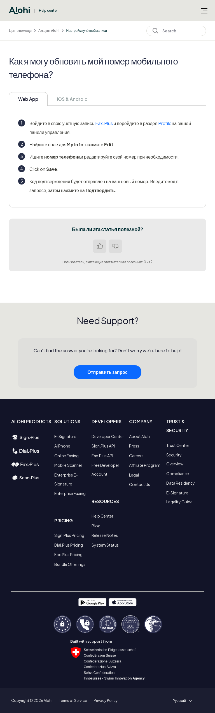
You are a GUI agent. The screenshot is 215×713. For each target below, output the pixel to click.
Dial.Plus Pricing (68, 544)
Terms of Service (73, 700)
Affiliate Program (144, 465)
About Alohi (140, 436)
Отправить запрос (107, 374)
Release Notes (105, 535)
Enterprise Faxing (70, 493)
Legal (134, 474)
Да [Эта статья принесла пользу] (99, 246)
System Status (105, 544)
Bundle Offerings (69, 564)
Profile (165, 123)
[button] (181, 700)
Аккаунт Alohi (48, 30)
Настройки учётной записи (86, 30)
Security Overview (174, 459)
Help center (48, 10)
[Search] (176, 31)
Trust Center (177, 445)
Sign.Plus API (103, 445)
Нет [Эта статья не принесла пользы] (115, 246)
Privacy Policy (106, 700)
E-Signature (65, 436)
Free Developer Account (105, 470)
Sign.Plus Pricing (69, 535)
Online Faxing (66, 455)
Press (134, 445)
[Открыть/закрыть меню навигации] (204, 11)
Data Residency (180, 482)
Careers (136, 455)
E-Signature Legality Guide (179, 497)
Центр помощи (20, 30)
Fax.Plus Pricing (68, 554)
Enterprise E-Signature (66, 479)
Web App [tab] (28, 99)
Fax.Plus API (102, 455)
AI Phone (62, 445)
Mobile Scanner (68, 465)
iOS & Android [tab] (72, 99)
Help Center (102, 515)
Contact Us (139, 484)
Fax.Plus (104, 123)
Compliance (177, 473)
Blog (96, 525)
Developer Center (108, 436)
